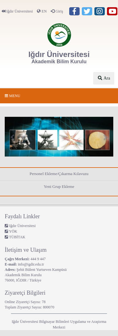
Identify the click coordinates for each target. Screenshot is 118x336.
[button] (13, 137)
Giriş (57, 11)
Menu (12, 96)
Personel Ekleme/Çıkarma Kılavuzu (59, 173)
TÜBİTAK (15, 237)
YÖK (11, 231)
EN (42, 11)
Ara (103, 78)
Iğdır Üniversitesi (17, 11)
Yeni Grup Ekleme (59, 186)
